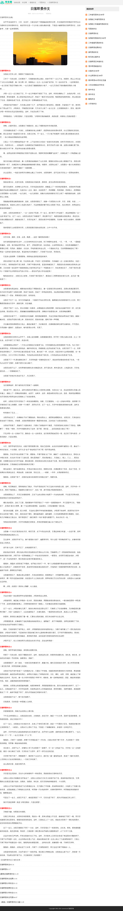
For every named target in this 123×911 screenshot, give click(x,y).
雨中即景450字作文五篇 (97, 80)
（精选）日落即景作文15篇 (10, 902)
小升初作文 (92, 104)
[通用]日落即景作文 (7, 874)
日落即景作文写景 (6, 897)
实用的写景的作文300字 (97, 38)
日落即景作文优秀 (6, 879)
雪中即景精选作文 (95, 66)
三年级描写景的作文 (95, 43)
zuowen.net (65, 908)
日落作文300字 (93, 71)
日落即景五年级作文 (95, 61)
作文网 (24, 2)
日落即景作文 (5, 865)
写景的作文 (92, 29)
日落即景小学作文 (6, 883)
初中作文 (91, 90)
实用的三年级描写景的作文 (98, 24)
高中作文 (91, 94)
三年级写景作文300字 (96, 15)
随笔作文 (33, 2)
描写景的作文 (93, 52)
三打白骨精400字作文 (96, 85)
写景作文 (42, 2)
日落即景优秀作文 (6, 888)
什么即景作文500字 (95, 76)
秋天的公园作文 (94, 57)
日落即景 (3, 869)
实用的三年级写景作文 (96, 19)
